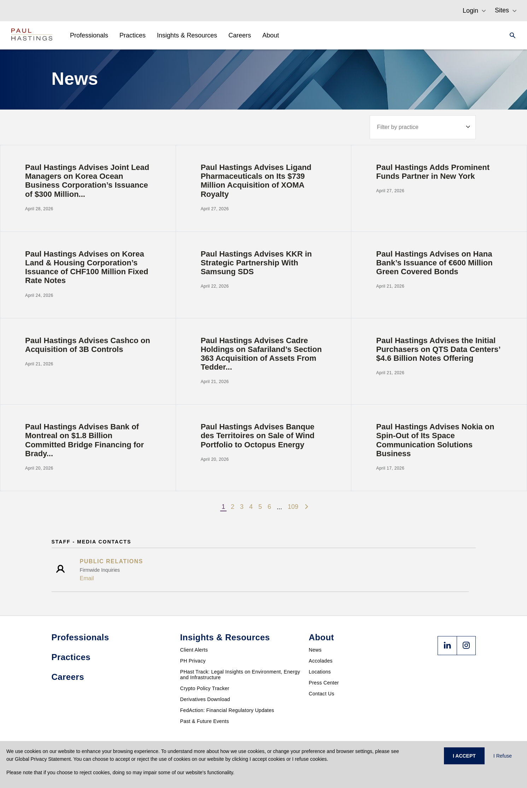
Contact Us (321, 693)
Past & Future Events (204, 721)
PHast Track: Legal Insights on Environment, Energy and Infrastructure (240, 674)
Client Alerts (194, 650)
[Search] (510, 35)
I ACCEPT (464, 756)
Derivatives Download (205, 699)
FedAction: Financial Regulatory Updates (227, 710)
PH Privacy (193, 661)
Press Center (324, 683)
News (315, 650)
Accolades (321, 661)
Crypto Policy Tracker (204, 688)
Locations (320, 672)
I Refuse (502, 756)
